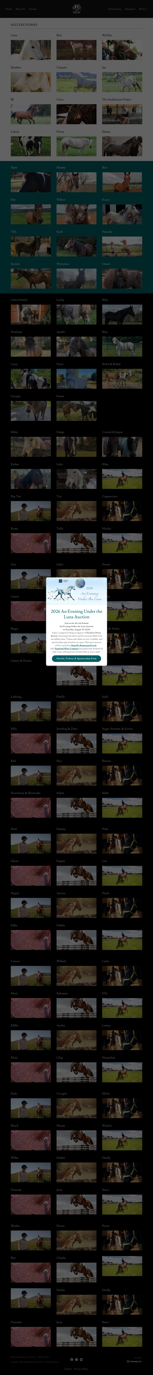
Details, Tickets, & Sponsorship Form (76, 658)
